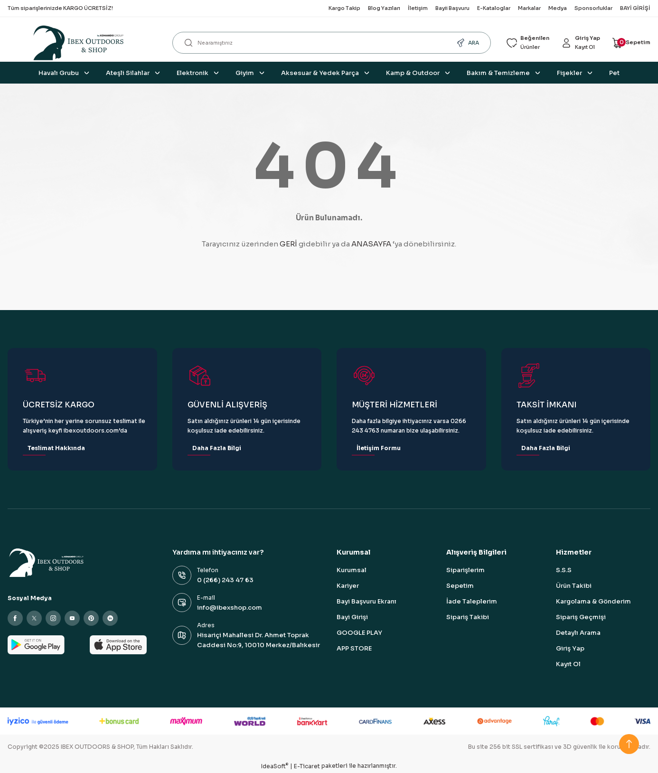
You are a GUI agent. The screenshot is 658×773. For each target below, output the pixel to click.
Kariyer (348, 586)
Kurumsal (352, 570)
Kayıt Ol (568, 664)
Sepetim (460, 586)
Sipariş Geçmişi (581, 617)
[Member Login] (576, 43)
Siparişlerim (465, 570)
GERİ (288, 243)
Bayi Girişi (352, 617)
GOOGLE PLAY (359, 633)
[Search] (327, 43)
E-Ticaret (307, 766)
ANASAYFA (371, 243)
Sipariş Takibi (467, 617)
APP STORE (354, 648)
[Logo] (82, 43)
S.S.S (564, 570)
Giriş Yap (570, 648)
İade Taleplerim (471, 601)
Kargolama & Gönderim (593, 601)
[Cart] (630, 43)
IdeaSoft (274, 766)
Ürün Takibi (574, 586)
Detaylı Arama (578, 633)
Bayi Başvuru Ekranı (366, 601)
